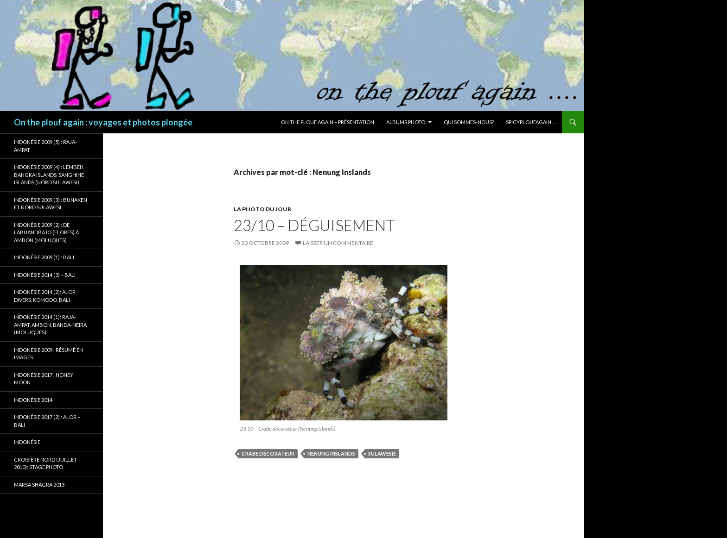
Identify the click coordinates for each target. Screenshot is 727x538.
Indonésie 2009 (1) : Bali (44, 257)
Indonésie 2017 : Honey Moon (43, 379)
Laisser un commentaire (338, 242)
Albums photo (405, 122)
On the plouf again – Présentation (327, 122)
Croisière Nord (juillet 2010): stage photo (45, 463)
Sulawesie (382, 453)
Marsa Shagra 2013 (39, 485)
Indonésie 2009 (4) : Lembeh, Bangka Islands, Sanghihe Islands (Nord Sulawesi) (49, 174)
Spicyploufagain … (531, 122)
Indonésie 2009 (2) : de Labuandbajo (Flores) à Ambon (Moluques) (46, 232)
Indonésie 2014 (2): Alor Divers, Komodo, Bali (45, 296)
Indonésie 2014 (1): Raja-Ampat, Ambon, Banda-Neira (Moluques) (50, 324)
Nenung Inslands (331, 453)
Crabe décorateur (268, 453)
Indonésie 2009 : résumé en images (48, 354)
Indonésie (27, 442)
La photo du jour (262, 209)
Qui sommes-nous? (469, 122)
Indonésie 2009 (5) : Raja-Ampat (45, 146)
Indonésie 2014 (33, 400)
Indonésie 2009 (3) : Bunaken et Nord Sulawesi (50, 204)
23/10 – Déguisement (314, 225)
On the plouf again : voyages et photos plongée (103, 122)
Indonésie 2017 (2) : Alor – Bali (47, 421)
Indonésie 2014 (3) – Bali (45, 275)
